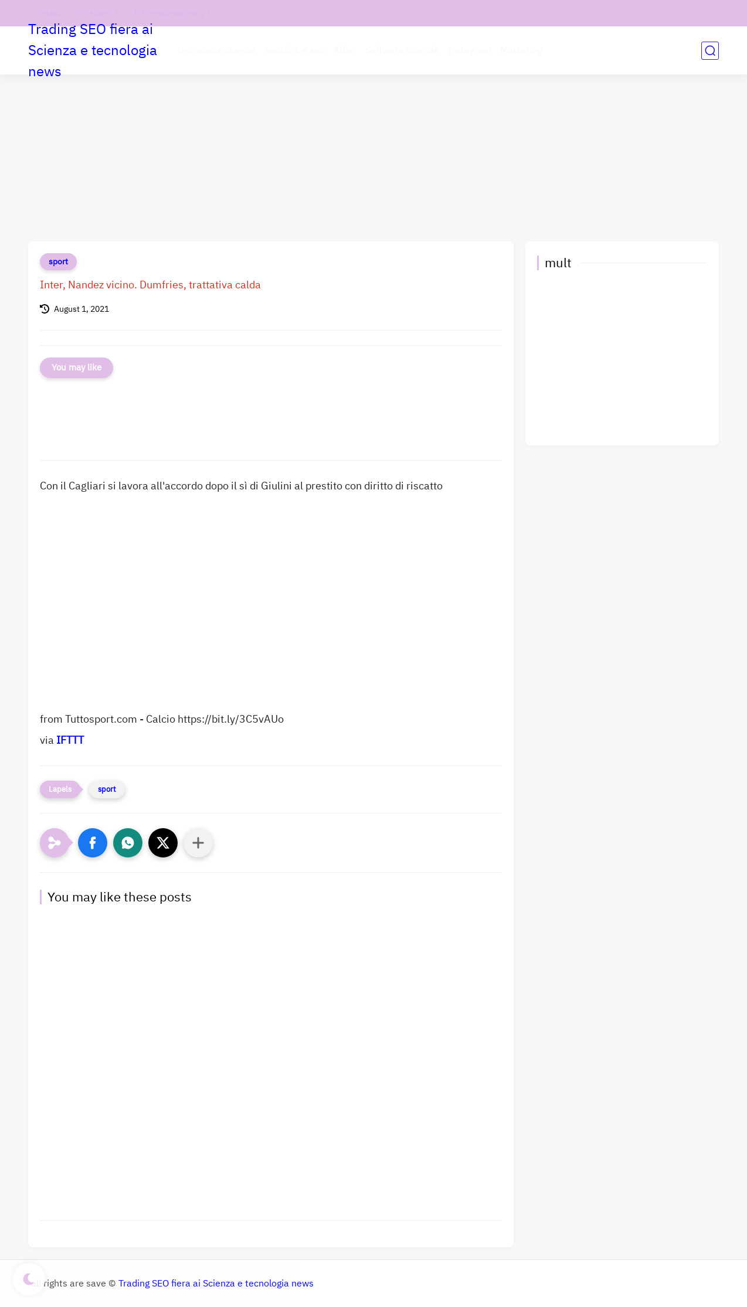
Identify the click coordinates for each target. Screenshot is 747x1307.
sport (58, 262)
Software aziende (402, 50)
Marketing (521, 50)
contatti (47, 13)
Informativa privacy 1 (173, 13)
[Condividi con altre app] (198, 842)
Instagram (469, 50)
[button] (92, 842)
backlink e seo (295, 50)
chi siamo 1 (97, 13)
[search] (710, 51)
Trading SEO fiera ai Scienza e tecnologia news (92, 50)
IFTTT (70, 740)
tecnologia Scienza (217, 50)
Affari (345, 50)
